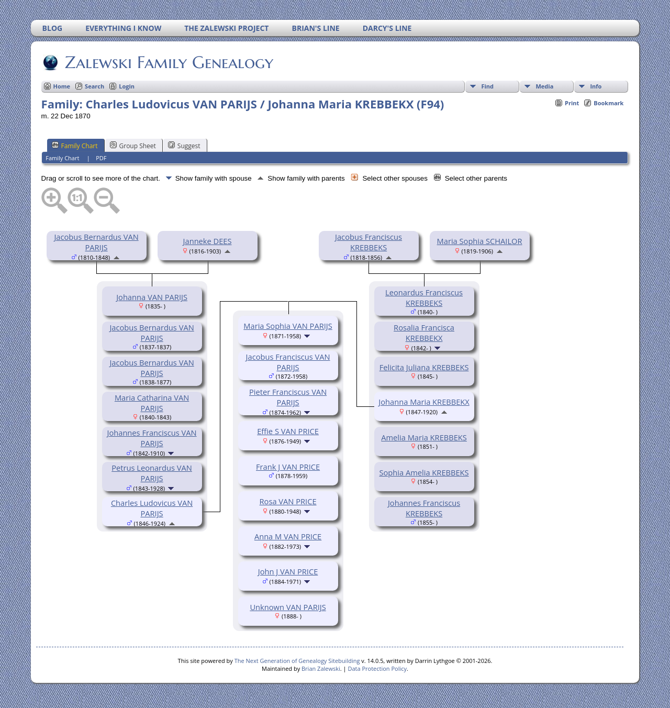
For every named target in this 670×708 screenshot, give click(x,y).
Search (94, 86)
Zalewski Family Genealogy (168, 62)
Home (62, 86)
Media (544, 86)
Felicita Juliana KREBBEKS (424, 367)
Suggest (184, 145)
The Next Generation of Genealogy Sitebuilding (297, 661)
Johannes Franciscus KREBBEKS (424, 507)
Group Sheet (133, 145)
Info (595, 86)
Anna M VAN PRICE (287, 536)
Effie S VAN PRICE (288, 431)
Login (127, 86)
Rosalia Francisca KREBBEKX (424, 332)
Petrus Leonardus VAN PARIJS (151, 472)
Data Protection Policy (377, 668)
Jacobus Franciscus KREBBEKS (368, 241)
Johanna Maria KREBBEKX (423, 401)
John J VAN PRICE (288, 571)
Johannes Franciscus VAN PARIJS (152, 437)
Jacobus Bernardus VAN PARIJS (96, 241)
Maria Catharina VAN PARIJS (152, 402)
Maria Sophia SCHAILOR (479, 241)
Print (572, 103)
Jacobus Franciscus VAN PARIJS (288, 361)
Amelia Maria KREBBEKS (424, 437)
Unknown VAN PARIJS (288, 607)
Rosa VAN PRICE (288, 501)
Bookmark (608, 103)
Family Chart (75, 145)
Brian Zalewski (321, 668)
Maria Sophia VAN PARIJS (287, 325)
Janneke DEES (207, 241)
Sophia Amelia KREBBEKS (423, 472)
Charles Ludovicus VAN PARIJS (152, 507)
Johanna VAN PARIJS (151, 297)
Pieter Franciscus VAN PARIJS (288, 396)
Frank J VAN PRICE (288, 466)
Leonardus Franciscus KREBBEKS (424, 297)
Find (487, 86)
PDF (101, 158)
